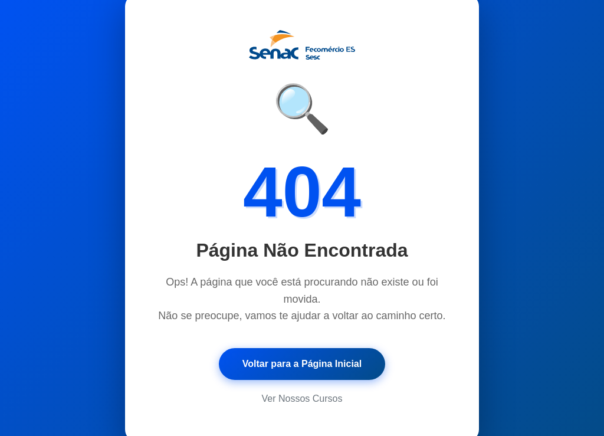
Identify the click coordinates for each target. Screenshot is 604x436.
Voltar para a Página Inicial (302, 364)
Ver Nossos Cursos (302, 399)
